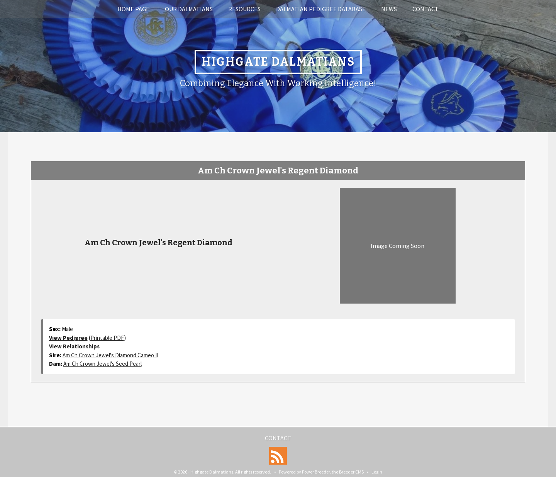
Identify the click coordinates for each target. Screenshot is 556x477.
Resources (244, 9)
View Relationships (74, 346)
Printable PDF (107, 337)
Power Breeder (316, 472)
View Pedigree (68, 337)
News (389, 9)
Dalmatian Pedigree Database (321, 9)
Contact (425, 9)
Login (376, 472)
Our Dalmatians (189, 9)
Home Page (133, 9)
